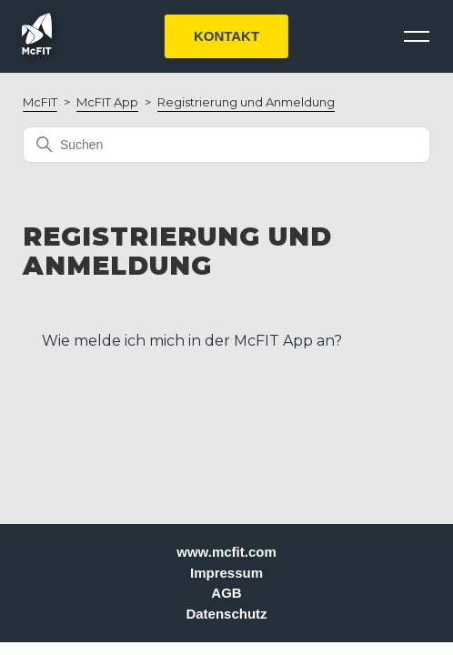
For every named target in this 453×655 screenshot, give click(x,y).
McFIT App (107, 102)
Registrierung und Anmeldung (246, 102)
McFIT (40, 102)
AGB (226, 592)
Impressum (226, 572)
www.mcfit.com (226, 551)
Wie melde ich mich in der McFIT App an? (192, 340)
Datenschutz (226, 613)
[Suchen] (226, 144)
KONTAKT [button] (226, 36)
